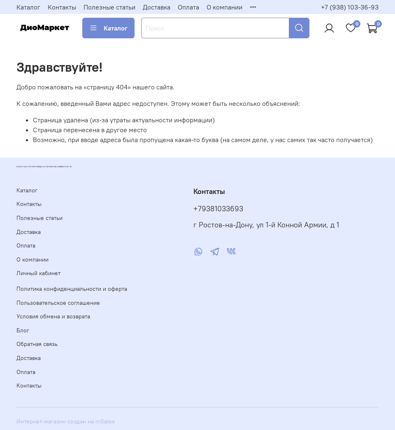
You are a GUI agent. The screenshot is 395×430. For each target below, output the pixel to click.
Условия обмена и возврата (53, 316)
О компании (224, 7)
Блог (22, 330)
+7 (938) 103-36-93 (350, 7)
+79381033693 (218, 208)
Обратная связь (37, 344)
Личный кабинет (38, 273)
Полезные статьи (109, 7)
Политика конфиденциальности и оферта (71, 288)
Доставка (156, 7)
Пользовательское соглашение (58, 302)
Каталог (28, 7)
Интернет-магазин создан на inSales (65, 421)
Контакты (62, 7)
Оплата (188, 7)
